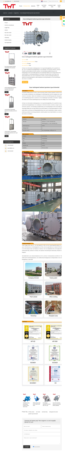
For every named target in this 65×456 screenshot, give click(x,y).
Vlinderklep (7, 37)
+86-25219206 (16, 1)
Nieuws (33, 6)
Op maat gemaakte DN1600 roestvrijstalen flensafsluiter (10, 67)
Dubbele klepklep (8, 40)
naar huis (5, 12)
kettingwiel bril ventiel (53, 411)
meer (7, 70)
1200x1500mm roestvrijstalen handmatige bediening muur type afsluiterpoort (11, 133)
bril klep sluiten (31, 411)
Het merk (24, 59)
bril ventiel (38, 411)
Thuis (20, 6)
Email (25, 82)
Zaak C (38, 6)
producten (10, 12)
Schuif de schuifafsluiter (9, 25)
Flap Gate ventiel (8, 32)
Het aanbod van (25, 65)
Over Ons (59, 6)
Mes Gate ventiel (8, 35)
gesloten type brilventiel (33, 413)
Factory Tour (44, 6)
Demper (6, 22)
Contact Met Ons (52, 6)
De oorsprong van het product (28, 61)
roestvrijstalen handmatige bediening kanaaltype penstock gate (11, 111)
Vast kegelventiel (8, 42)
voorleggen (27, 446)
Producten (26, 6)
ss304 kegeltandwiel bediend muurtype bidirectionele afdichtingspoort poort (10, 89)
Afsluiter (6, 30)
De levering (24, 63)
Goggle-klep (16, 12)
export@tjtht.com (8, 1)
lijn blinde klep (44, 411)
